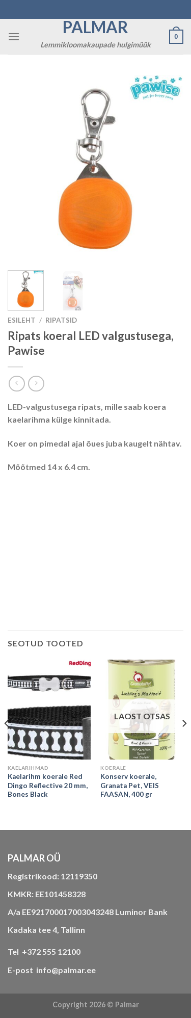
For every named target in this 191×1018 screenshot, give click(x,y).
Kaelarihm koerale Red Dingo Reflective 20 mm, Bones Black (48, 785)
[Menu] (14, 36)
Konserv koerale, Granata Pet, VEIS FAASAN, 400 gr (129, 785)
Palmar (95, 27)
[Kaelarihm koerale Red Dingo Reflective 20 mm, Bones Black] (49, 709)
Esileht (22, 320)
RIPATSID (61, 320)
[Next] (184, 743)
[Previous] (7, 743)
